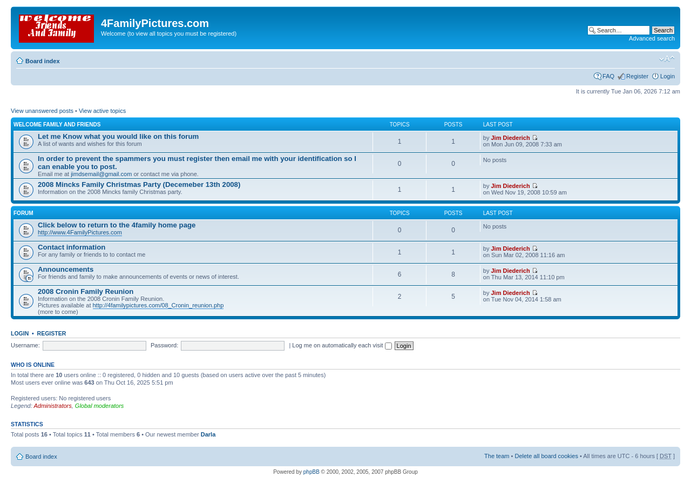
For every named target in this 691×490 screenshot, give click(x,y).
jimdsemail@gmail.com (101, 174)
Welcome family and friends (56, 124)
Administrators (52, 405)
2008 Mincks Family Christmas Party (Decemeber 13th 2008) (139, 184)
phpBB (311, 472)
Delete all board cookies (546, 456)
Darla (208, 434)
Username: (25, 345)
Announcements (65, 269)
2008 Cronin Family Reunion (85, 291)
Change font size (667, 59)
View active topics (102, 111)
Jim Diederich (510, 138)
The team (496, 456)
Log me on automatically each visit (341, 345)
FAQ (608, 76)
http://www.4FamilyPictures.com (80, 232)
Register (637, 76)
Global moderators (99, 405)
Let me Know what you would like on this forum (118, 136)
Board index (42, 61)
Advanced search (652, 38)
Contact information (71, 247)
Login (667, 76)
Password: (164, 345)
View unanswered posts (42, 111)
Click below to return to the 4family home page (116, 225)
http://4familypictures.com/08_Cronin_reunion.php (158, 305)
